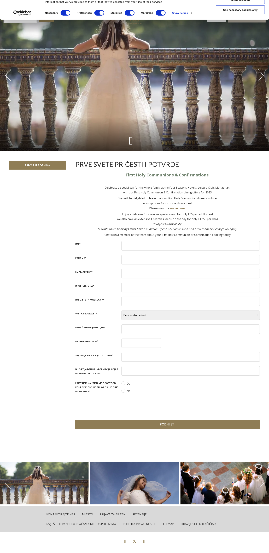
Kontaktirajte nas (60, 514)
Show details (180, 31)
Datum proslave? (86, 341)
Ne (128, 391)
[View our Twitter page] (134, 542)
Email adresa (83, 271)
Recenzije (139, 514)
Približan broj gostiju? (90, 327)
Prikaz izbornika (37, 165)
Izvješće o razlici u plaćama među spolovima (81, 524)
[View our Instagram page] (144, 541)
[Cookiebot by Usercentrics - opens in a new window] (22, 31)
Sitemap (168, 524)
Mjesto (87, 514)
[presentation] (147, 406)
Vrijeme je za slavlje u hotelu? (94, 355)
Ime (77, 244)
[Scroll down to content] (131, 140)
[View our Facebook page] (125, 541)
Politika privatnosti (139, 524)
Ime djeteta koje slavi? (89, 299)
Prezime (80, 258)
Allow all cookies (240, 8)
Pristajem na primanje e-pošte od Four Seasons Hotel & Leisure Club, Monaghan (97, 387)
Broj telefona (84, 285)
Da (128, 383)
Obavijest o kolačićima (199, 524)
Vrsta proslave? (86, 313)
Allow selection (240, 18)
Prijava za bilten (113, 514)
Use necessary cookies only (240, 28)
